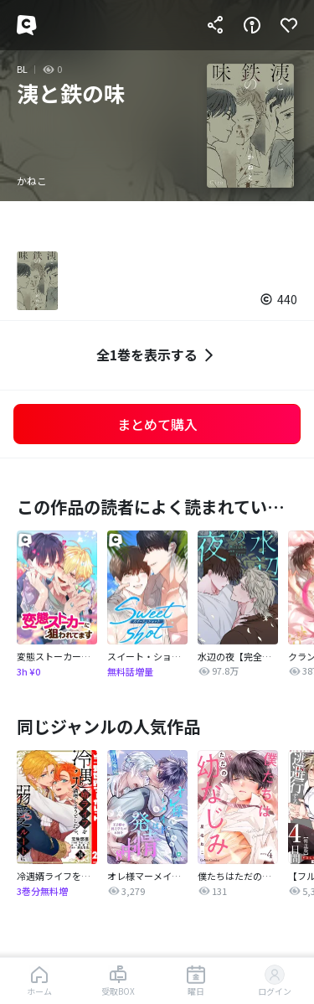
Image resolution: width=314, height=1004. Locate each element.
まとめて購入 (157, 424)
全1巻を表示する (157, 354)
